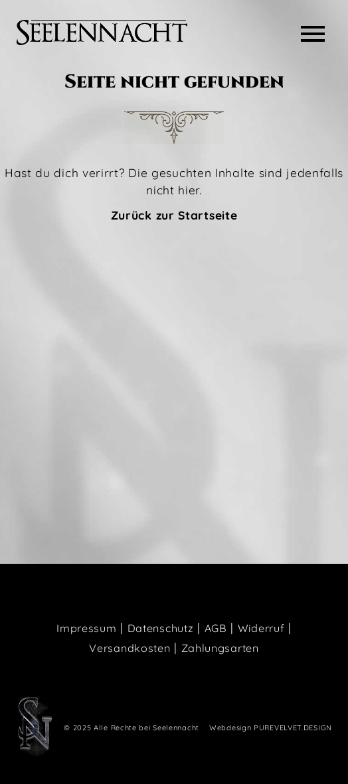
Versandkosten (129, 648)
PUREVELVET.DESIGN (293, 727)
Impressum (86, 628)
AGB (216, 628)
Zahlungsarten (220, 648)
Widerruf (261, 628)
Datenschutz (161, 628)
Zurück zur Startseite (174, 215)
